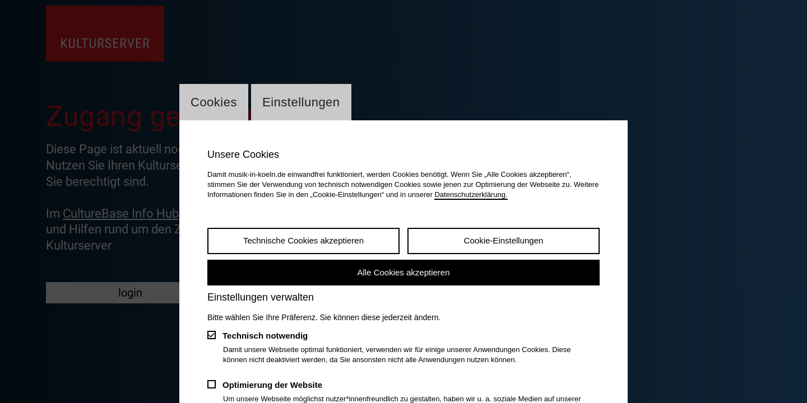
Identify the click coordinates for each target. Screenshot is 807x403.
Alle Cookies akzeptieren (403, 272)
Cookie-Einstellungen (504, 240)
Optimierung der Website (272, 385)
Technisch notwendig (265, 335)
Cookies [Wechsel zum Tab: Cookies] (214, 102)
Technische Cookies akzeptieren (303, 240)
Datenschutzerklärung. (470, 194)
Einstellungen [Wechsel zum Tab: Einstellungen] (301, 102)
